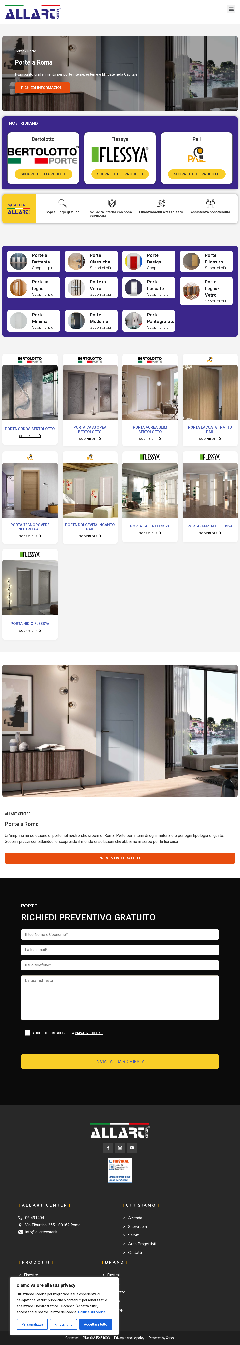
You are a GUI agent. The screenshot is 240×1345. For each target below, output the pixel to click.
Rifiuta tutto (63, 1324)
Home (19, 51)
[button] (231, 9)
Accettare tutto (95, 1324)
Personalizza (32, 1324)
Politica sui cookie (92, 1312)
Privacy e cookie (89, 1033)
